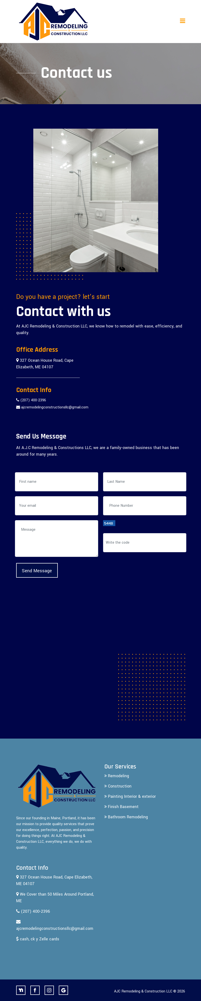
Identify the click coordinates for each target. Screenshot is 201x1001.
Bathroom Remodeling (126, 817)
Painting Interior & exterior (130, 796)
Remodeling (116, 776)
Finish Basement (121, 807)
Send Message (37, 571)
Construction (117, 786)
